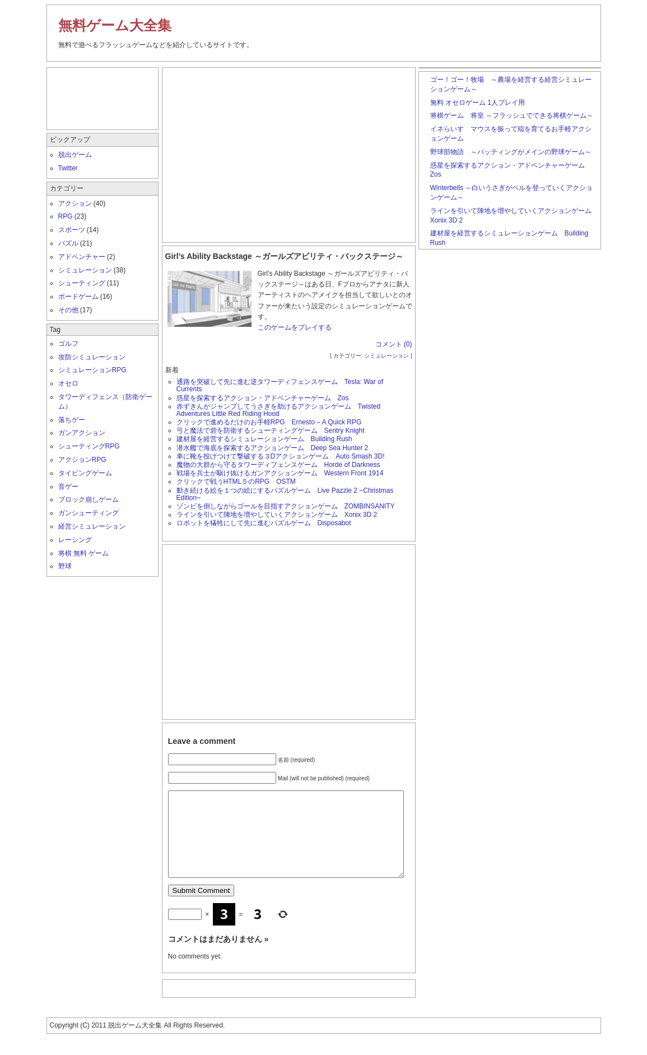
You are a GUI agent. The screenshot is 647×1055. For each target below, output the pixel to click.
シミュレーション (386, 356)
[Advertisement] (288, 152)
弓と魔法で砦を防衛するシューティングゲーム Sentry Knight (270, 430)
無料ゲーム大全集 (114, 25)
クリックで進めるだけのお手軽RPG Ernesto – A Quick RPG (269, 422)
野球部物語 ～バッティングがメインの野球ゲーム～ (511, 152)
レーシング (75, 540)
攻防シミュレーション (91, 357)
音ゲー (68, 487)
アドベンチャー (81, 257)
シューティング (81, 283)
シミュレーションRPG (92, 370)
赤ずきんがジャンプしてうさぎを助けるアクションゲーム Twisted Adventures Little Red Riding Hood (278, 410)
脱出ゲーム (75, 155)
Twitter (68, 168)
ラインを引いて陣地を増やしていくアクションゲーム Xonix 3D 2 (277, 515)
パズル (68, 243)
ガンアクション (81, 433)
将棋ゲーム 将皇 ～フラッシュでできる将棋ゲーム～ (511, 115)
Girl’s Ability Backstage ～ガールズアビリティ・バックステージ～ (284, 256)
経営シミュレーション (91, 526)
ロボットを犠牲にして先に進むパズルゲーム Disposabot (263, 523)
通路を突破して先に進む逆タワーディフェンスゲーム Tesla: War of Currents (280, 385)
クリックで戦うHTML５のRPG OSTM (236, 481)
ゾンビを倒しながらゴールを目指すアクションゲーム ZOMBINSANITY (285, 506)
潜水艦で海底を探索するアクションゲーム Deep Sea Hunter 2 (272, 448)
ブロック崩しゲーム (88, 499)
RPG (65, 216)
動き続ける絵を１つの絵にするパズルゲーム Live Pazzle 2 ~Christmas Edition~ (285, 494)
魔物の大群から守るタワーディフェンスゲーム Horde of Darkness (278, 465)
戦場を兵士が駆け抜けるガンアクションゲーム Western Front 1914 (283, 473)
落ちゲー (71, 420)
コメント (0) (393, 344)
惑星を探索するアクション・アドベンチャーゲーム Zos (262, 398)
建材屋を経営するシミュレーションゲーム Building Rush (264, 439)
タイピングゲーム (85, 473)
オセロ (68, 383)
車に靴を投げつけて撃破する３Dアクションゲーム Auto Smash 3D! (280, 456)
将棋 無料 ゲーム (83, 553)
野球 (65, 566)
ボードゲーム (78, 296)
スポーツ (71, 230)
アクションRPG (82, 460)
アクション (75, 203)
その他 (68, 310)
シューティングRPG (89, 446)
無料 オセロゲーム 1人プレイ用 (477, 103)
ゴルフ (68, 344)
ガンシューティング (88, 513)
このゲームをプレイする (295, 327)
